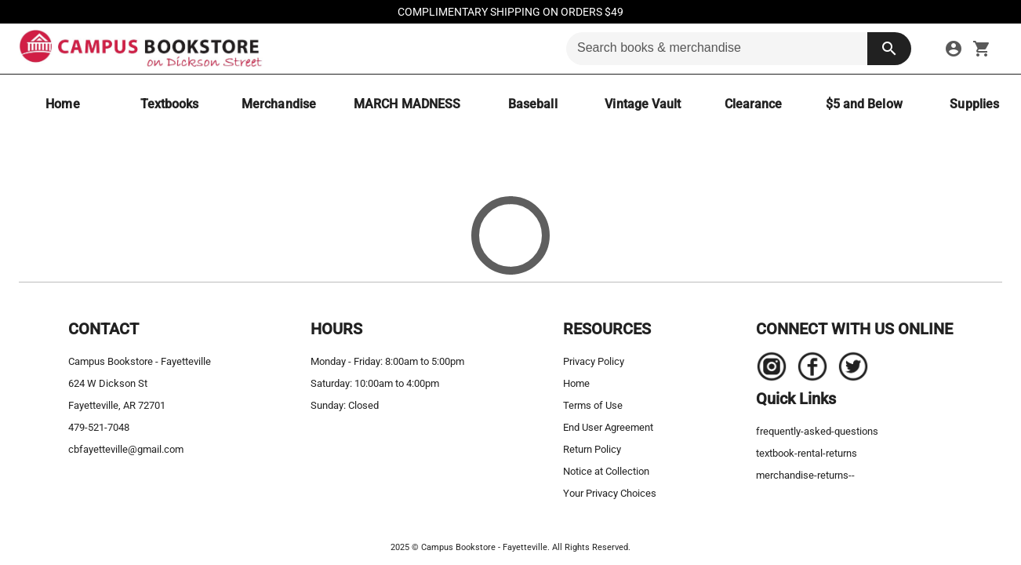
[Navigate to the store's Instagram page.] (771, 370)
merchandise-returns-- (805, 475)
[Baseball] (532, 104)
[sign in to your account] (953, 49)
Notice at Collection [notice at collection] (606, 471)
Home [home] (576, 383)
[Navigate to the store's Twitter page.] (848, 370)
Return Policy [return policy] (592, 449)
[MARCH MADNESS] (407, 104)
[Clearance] (754, 104)
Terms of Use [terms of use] (593, 405)
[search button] (889, 48)
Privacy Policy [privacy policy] (593, 361)
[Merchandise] (279, 104)
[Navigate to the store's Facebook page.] (807, 370)
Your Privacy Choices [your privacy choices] (609, 493)
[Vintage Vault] (642, 104)
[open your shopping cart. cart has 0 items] (982, 49)
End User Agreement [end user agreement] (608, 427)
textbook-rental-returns (806, 453)
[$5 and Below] (864, 104)
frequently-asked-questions (817, 431)
